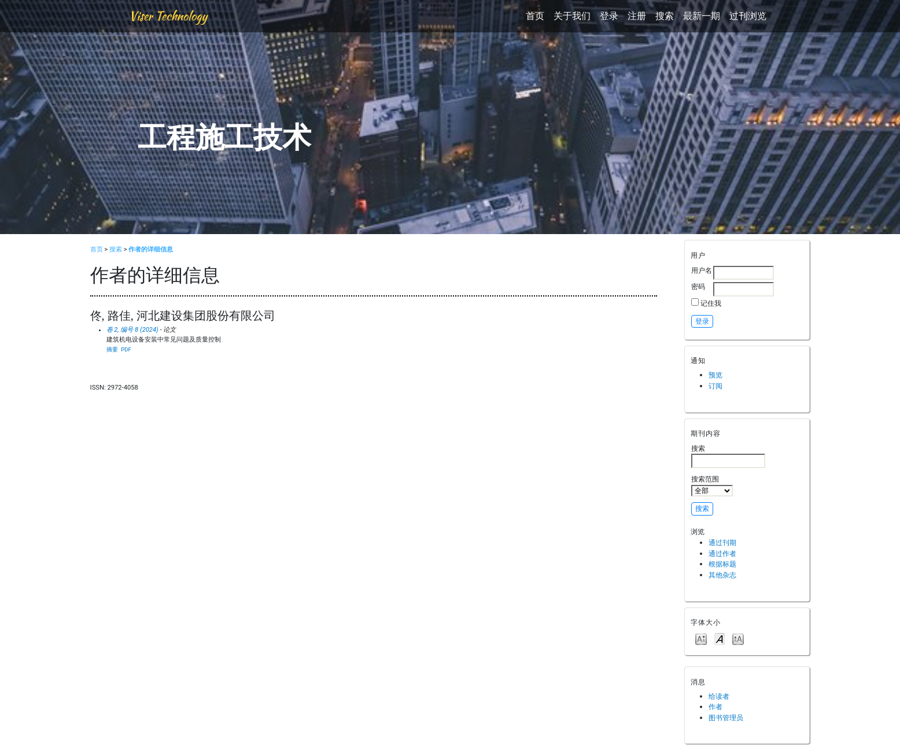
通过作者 (722, 553)
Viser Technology (168, 16)
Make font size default (719, 638)
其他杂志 (722, 574)
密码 (698, 286)
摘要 (112, 349)
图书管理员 (726, 717)
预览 (715, 374)
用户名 (701, 270)
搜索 (664, 15)
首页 (535, 15)
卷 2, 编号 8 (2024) (132, 329)
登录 (609, 15)
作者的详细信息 (150, 249)
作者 (715, 706)
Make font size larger (738, 638)
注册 (637, 15)
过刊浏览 (747, 15)
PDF (126, 349)
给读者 (719, 696)
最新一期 (701, 15)
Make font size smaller (701, 638)
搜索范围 (712, 485)
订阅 (715, 385)
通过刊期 (722, 542)
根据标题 (722, 563)
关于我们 (572, 15)
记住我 (710, 303)
